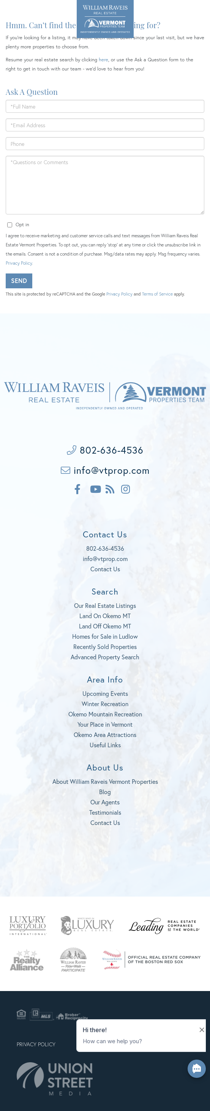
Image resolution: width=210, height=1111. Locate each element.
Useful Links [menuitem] (105, 745)
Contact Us (105, 569)
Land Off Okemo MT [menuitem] (105, 626)
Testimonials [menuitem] (105, 812)
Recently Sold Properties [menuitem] (105, 647)
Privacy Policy (19, 263)
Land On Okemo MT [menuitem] (105, 616)
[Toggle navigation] (194, 12)
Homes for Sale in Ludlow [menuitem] (105, 636)
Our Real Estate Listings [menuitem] (105, 605)
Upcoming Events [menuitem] (105, 693)
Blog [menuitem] (105, 792)
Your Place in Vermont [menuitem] (105, 724)
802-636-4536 (21, 11)
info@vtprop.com (105, 470)
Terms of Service (157, 294)
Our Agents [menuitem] (105, 802)
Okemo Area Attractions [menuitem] (105, 735)
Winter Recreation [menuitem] (105, 704)
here (103, 59)
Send (19, 281)
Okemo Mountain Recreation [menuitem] (105, 714)
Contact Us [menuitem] (105, 822)
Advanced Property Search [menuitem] (105, 657)
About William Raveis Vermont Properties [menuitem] (105, 781)
